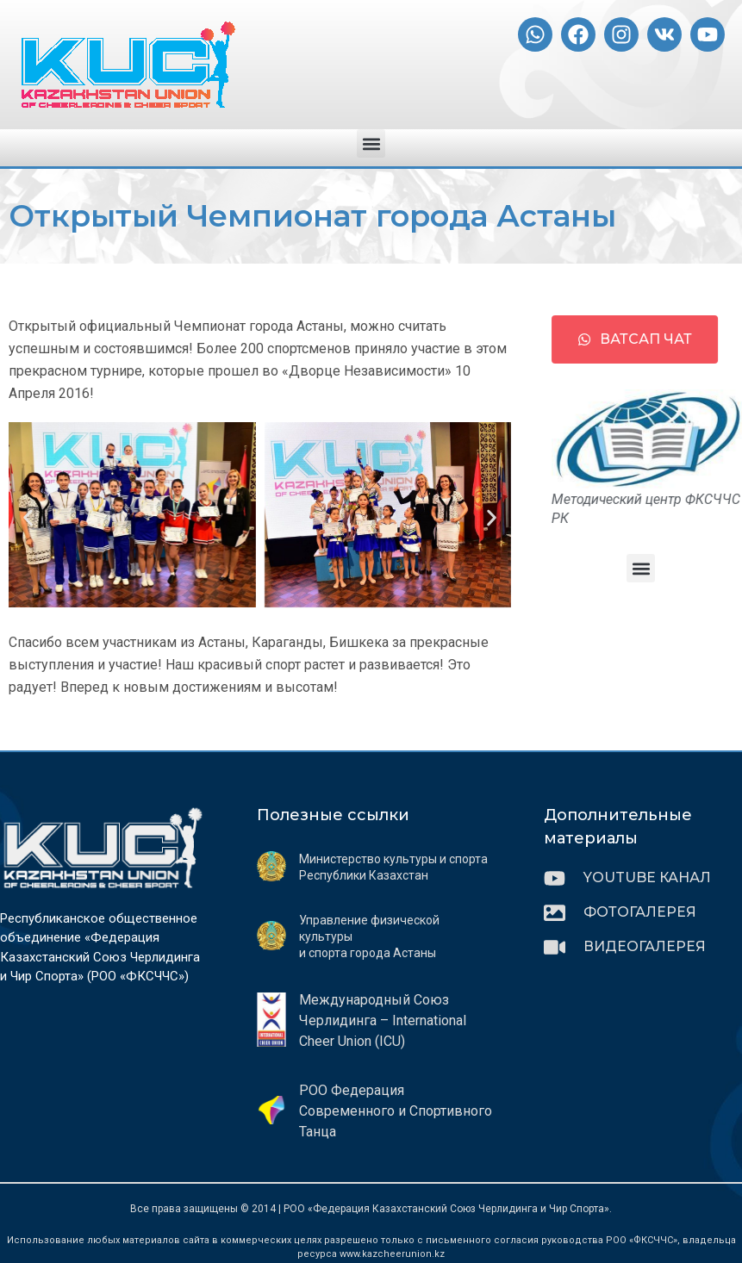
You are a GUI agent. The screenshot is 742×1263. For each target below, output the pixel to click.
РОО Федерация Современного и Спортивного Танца (395, 1111)
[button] (371, 143)
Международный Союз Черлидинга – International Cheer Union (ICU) (382, 1020)
